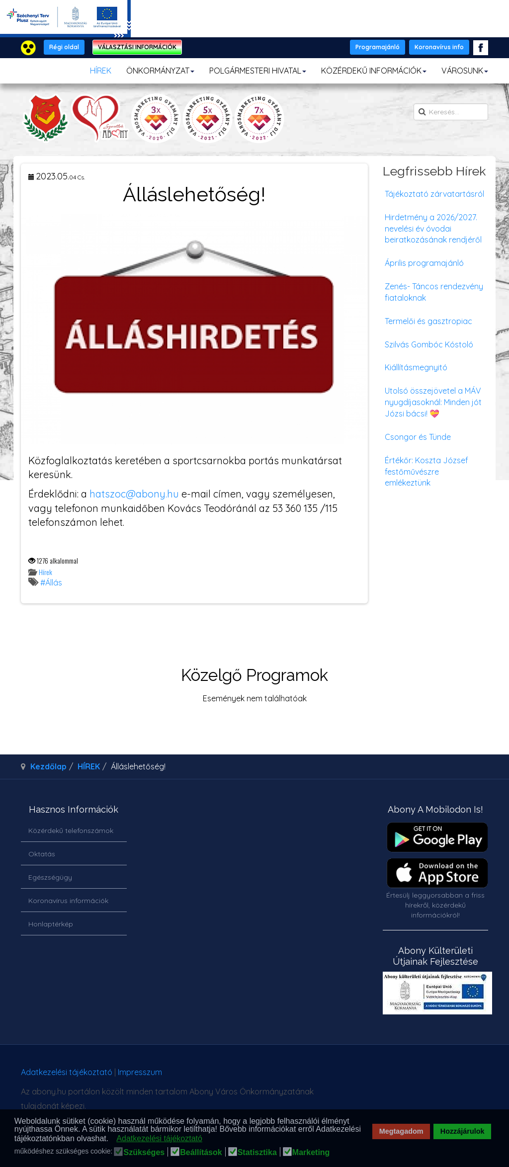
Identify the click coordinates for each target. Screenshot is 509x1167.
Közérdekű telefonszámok (70, 830)
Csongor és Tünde (418, 437)
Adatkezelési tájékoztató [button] (159, 1138)
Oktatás (41, 853)
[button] (111, 1139)
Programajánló (377, 47)
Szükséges (144, 1153)
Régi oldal (64, 47)
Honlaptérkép (50, 923)
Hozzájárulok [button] (462, 1131)
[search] (451, 111)
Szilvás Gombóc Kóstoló (429, 344)
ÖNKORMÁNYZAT (160, 71)
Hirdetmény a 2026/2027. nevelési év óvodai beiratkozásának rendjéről (433, 228)
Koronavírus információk (68, 900)
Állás (53, 582)
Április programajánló (424, 263)
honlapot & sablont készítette (381, 1076)
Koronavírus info (439, 47)
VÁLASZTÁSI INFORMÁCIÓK (137, 47)
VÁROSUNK (464, 71)
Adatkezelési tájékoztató (66, 1072)
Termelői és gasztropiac (428, 321)
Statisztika (257, 1153)
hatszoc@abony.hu (134, 494)
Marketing (311, 1153)
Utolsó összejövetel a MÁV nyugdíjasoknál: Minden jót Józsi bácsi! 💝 (433, 402)
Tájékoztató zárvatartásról (434, 194)
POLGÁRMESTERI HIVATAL (257, 71)
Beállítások (201, 1153)
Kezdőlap (48, 766)
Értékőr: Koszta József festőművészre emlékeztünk (426, 471)
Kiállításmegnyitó (416, 367)
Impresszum (140, 1072)
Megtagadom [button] (401, 1131)
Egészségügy (50, 877)
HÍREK (100, 71)
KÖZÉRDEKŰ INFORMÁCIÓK (373, 71)
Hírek (45, 572)
